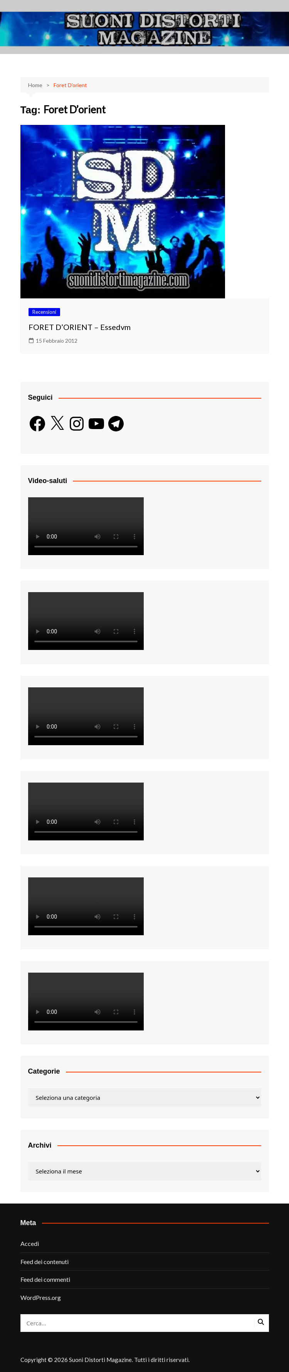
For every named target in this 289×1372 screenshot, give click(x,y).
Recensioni (44, 312)
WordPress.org (40, 1297)
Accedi (29, 1243)
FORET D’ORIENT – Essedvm (80, 327)
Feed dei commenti (45, 1279)
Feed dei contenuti (44, 1261)
